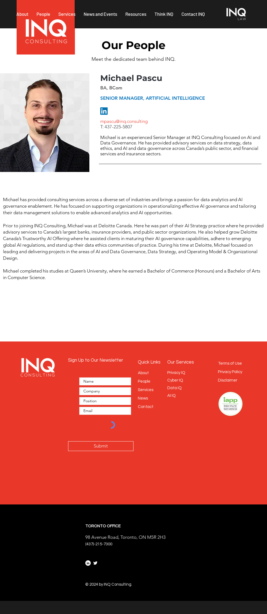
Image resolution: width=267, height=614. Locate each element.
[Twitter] (95, 563)
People (144, 381)
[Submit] (101, 446)
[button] (22, 14)
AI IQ (171, 396)
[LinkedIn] (104, 111)
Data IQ (174, 388)
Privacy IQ (176, 373)
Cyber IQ (175, 380)
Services (145, 390)
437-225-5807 (118, 126)
